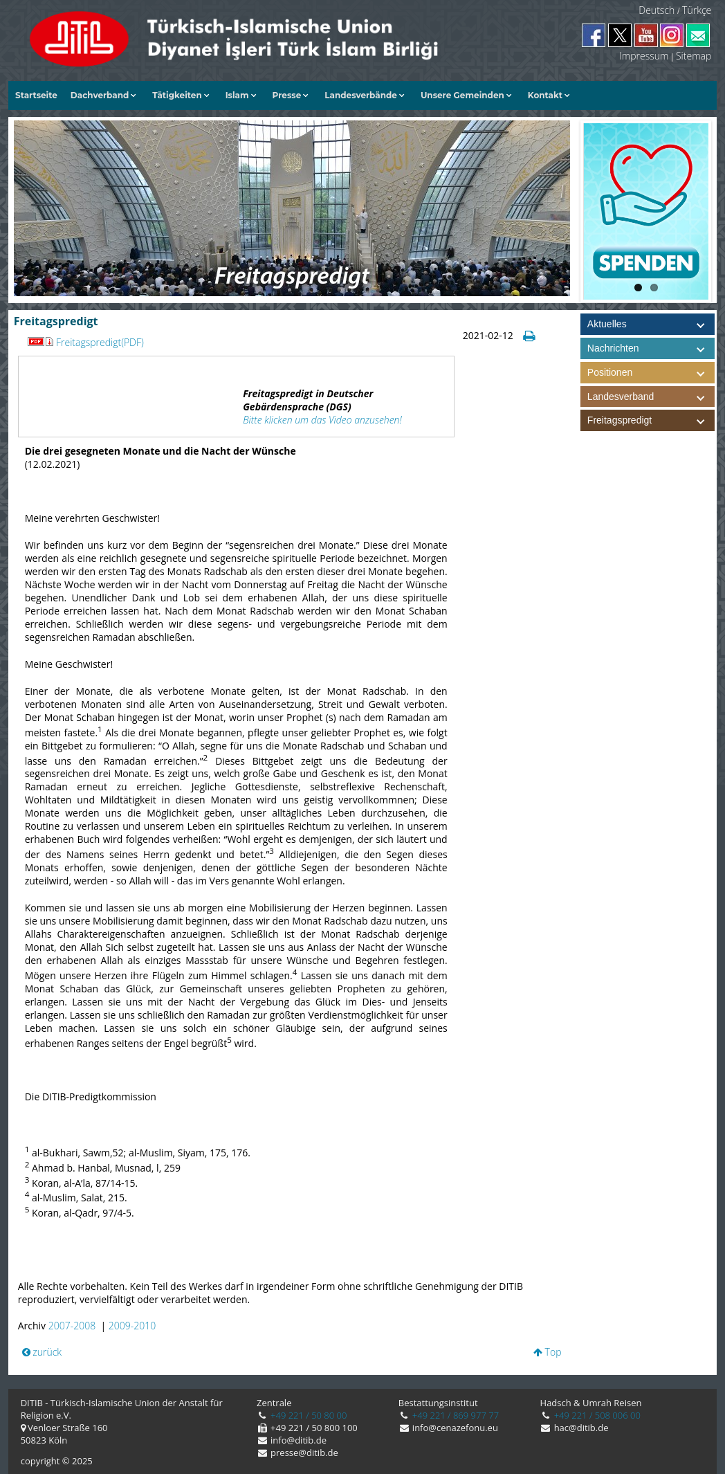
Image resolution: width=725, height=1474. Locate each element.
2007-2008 (71, 1325)
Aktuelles (607, 323)
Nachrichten (613, 348)
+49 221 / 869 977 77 (454, 1415)
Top (547, 1351)
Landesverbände (360, 95)
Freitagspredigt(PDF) (100, 342)
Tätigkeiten (176, 95)
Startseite (36, 95)
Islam (237, 95)
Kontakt (545, 95)
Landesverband (651, 397)
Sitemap (693, 55)
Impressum (643, 55)
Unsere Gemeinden (462, 95)
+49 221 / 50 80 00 (307, 1415)
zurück (42, 1351)
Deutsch (656, 10)
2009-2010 (132, 1325)
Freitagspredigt (651, 420)
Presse (287, 95)
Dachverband (100, 95)
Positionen (651, 372)
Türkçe (696, 10)
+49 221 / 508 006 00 (596, 1415)
